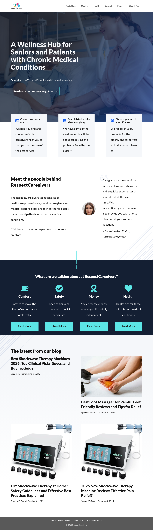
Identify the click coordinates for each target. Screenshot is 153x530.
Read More (24, 326)
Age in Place (71, 6)
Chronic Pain (134, 6)
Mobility (84, 6)
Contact (68, 520)
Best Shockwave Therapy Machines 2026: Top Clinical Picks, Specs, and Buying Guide (40, 363)
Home (53, 520)
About (60, 520)
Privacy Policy (79, 520)
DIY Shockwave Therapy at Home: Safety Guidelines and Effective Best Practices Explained (41, 491)
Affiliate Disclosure (94, 520)
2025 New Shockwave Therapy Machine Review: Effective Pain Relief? (107, 491)
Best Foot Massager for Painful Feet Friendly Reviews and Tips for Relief (111, 404)
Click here (17, 229)
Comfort (108, 6)
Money (120, 6)
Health (96, 6)
